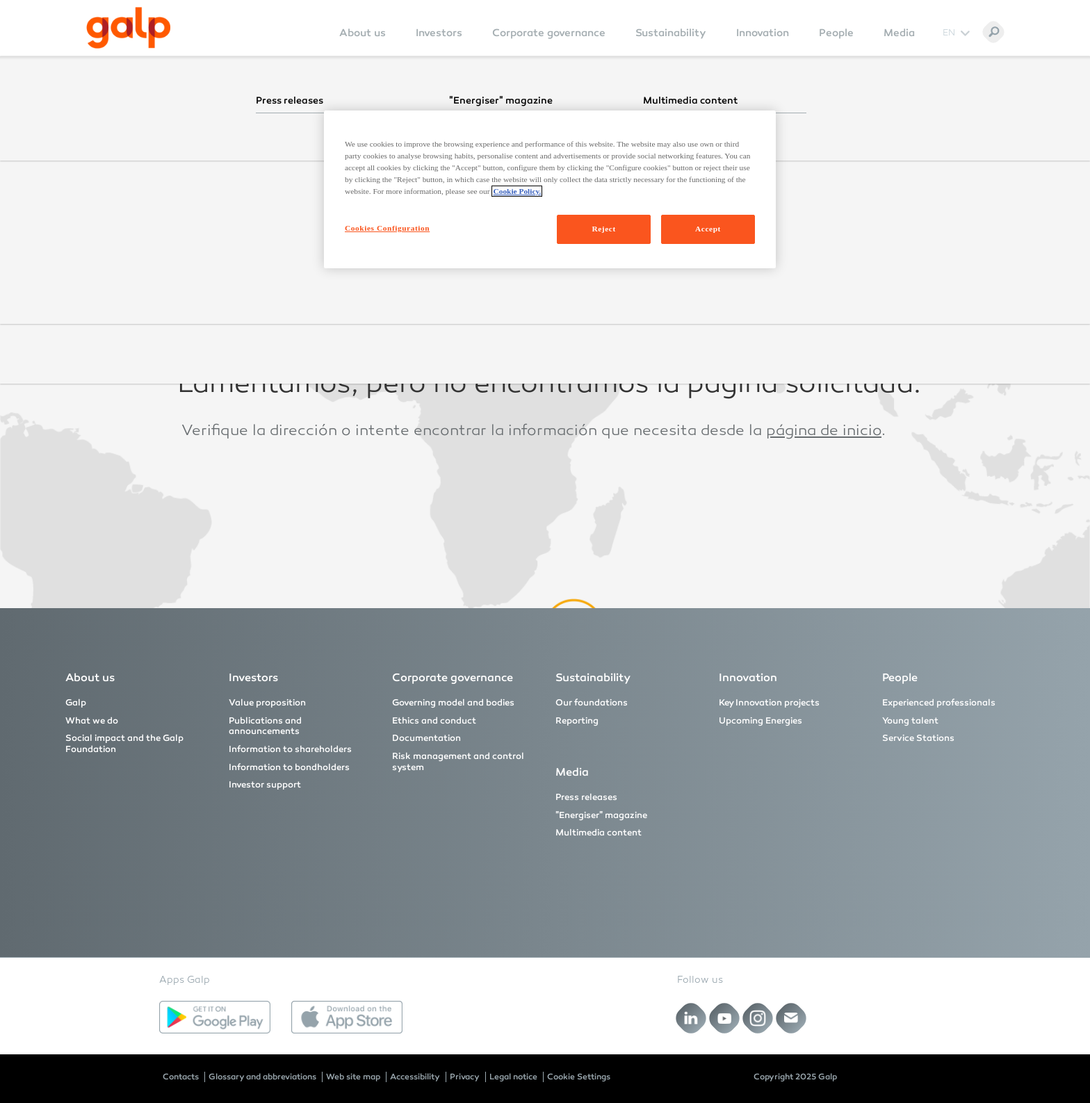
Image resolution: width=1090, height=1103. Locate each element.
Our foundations (591, 702)
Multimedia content (598, 832)
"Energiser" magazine (601, 815)
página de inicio (823, 432)
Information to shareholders (290, 749)
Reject (603, 228)
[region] (550, 189)
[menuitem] (362, 42)
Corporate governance (548, 32)
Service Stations (918, 738)
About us (362, 32)
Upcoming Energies (760, 720)
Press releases (586, 797)
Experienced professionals (938, 702)
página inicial (807, 220)
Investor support (265, 784)
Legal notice (513, 1076)
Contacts (181, 1076)
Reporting (577, 720)
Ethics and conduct (434, 720)
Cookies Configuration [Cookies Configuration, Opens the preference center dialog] (387, 228)
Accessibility (415, 1076)
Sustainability (670, 32)
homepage (784, 326)
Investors (439, 32)
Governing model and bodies (453, 702)
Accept (708, 228)
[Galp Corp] (128, 28)
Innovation (762, 32)
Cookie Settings (578, 1076)
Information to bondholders (289, 767)
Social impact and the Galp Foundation (124, 744)
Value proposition (267, 702)
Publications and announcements (265, 726)
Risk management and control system (458, 762)
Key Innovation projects (769, 702)
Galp (75, 702)
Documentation (426, 738)
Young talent (910, 720)
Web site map (353, 1076)
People (836, 32)
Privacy (465, 1076)
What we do (91, 720)
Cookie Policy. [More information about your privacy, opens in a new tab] (517, 191)
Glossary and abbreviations (262, 1076)
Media (899, 32)
